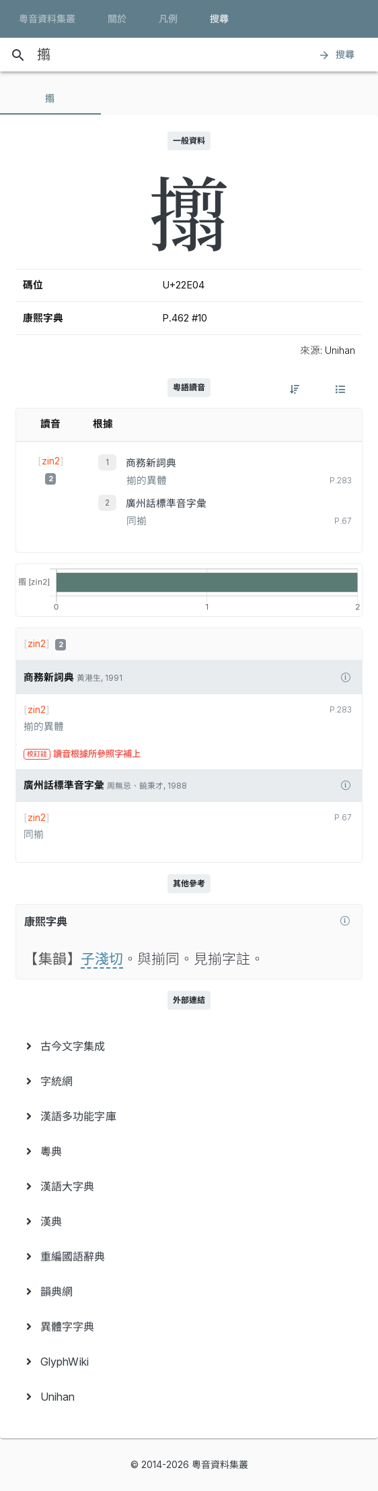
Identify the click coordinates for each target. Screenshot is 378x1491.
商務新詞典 (151, 463)
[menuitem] (189, 1046)
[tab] (50, 98)
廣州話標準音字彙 (166, 503)
